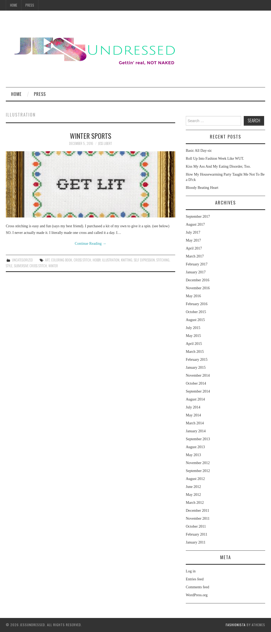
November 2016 (198, 288)
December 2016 (197, 280)
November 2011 (198, 518)
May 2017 (193, 240)
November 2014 (198, 375)
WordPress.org (196, 595)
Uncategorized (22, 259)
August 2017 (195, 224)
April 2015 (194, 344)
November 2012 (198, 463)
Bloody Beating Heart (202, 188)
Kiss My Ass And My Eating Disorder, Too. (218, 166)
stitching (162, 259)
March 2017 (195, 256)
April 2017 (194, 248)
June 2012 (193, 487)
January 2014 (196, 431)
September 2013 (198, 439)
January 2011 (196, 542)
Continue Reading (90, 244)
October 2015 (196, 312)
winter (53, 265)
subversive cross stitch (30, 265)
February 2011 (196, 534)
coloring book (61, 259)
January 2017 (196, 272)
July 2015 (193, 328)
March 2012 (195, 503)
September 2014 (198, 391)
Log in (191, 571)
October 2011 (196, 526)
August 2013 (195, 447)
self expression (144, 259)
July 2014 (193, 407)
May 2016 (193, 296)
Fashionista (236, 624)
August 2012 (195, 479)
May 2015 (193, 336)
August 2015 (195, 320)
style (9, 265)
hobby (97, 259)
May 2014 (193, 415)
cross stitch (82, 259)
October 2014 (196, 383)
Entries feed (195, 579)
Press (29, 5)
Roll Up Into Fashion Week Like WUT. (215, 159)
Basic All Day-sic (199, 151)
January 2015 (196, 368)
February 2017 (196, 264)
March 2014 (195, 423)
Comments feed (197, 587)
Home (13, 5)
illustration (110, 259)
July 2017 (193, 232)
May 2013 (193, 455)
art (47, 259)
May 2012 (193, 495)
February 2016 (196, 304)
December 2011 (197, 511)
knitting (126, 259)
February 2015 (196, 360)
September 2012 (198, 471)
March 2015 (195, 352)
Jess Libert (105, 143)
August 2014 (195, 399)
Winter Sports (90, 136)
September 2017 (198, 217)
